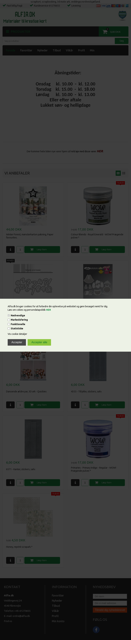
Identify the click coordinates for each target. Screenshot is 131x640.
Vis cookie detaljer (17, 334)
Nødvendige (18, 315)
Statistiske (17, 328)
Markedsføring (19, 320)
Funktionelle (18, 324)
